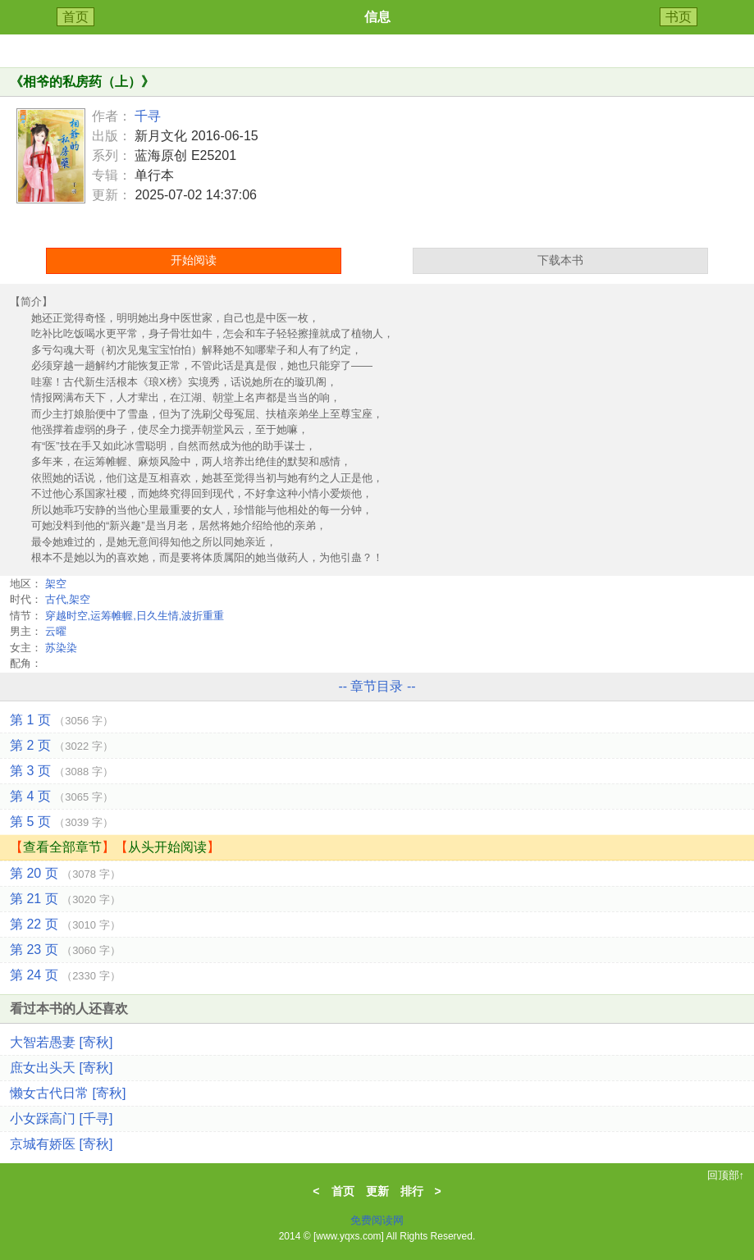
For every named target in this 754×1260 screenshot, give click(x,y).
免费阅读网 (377, 1220)
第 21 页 (65, 899)
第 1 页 (61, 720)
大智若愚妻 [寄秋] (61, 1042)
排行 (411, 1191)
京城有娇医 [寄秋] (61, 1144)
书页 (678, 17)
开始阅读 (194, 260)
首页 (75, 17)
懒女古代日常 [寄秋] (68, 1093)
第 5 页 (61, 822)
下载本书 (560, 260)
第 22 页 (65, 924)
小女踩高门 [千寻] (61, 1118)
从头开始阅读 (167, 847)
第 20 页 (65, 873)
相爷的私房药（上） (82, 82)
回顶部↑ (726, 1175)
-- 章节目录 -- (376, 686)
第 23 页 (65, 949)
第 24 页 (65, 975)
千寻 (148, 116)
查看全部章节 (62, 847)
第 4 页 (61, 796)
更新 (377, 1191)
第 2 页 (61, 745)
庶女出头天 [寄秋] (61, 1068)
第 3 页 (61, 771)
